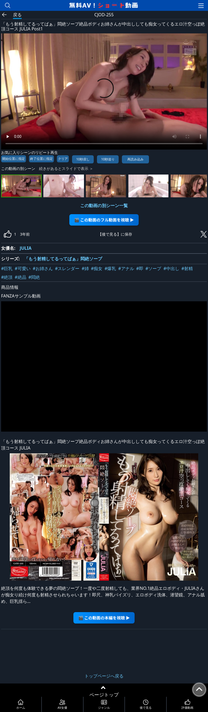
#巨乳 (6, 268)
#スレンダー (67, 268)
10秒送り (108, 159)
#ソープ (153, 268)
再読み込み (135, 159)
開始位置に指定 (13, 158)
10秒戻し (83, 159)
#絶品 (20, 277)
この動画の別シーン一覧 (104, 205)
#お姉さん (43, 268)
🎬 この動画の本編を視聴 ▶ (104, 618)
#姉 (85, 268)
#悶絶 (34, 277)
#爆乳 (110, 268)
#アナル (126, 268)
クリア (63, 158)
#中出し (171, 268)
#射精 (187, 268)
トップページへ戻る (103, 676)
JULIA (26, 248)
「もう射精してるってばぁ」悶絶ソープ (63, 259)
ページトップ (104, 694)
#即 (139, 268)
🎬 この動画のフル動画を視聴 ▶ (104, 220)
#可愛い (22, 268)
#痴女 (96, 268)
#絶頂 (6, 277)
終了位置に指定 (41, 158)
